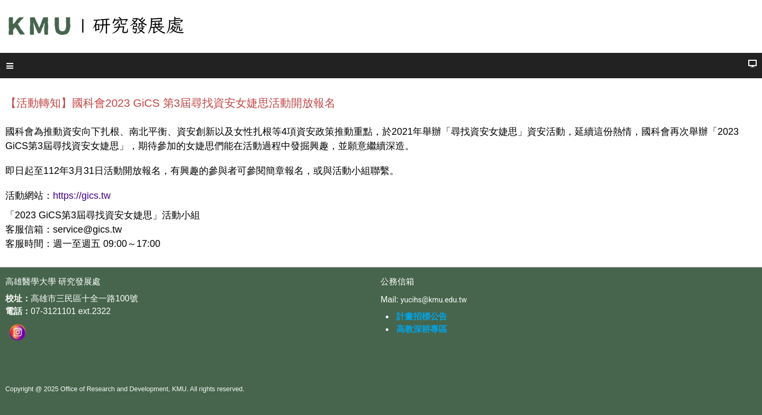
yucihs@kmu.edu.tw (434, 300)
